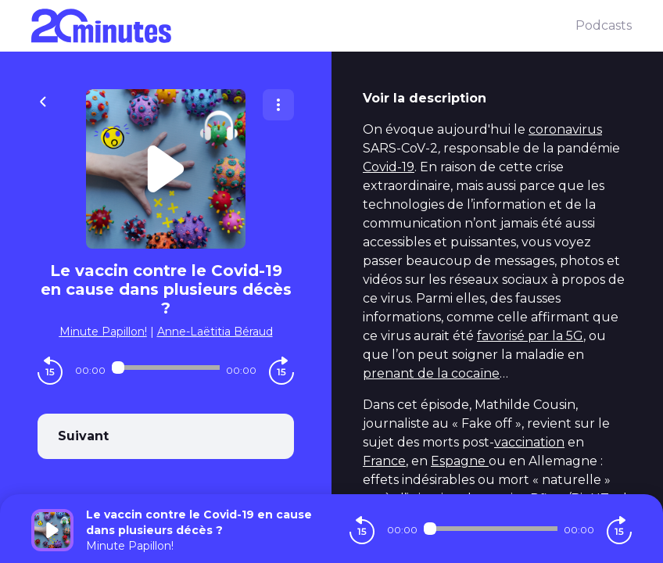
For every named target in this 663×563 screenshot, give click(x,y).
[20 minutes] (303, 26)
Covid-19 (388, 167)
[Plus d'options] (278, 104)
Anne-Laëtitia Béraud (215, 332)
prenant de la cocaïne (431, 373)
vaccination (529, 442)
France (384, 461)
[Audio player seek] (166, 367)
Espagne (460, 461)
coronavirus (565, 129)
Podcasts (603, 25)
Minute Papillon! (103, 332)
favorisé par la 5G (530, 335)
